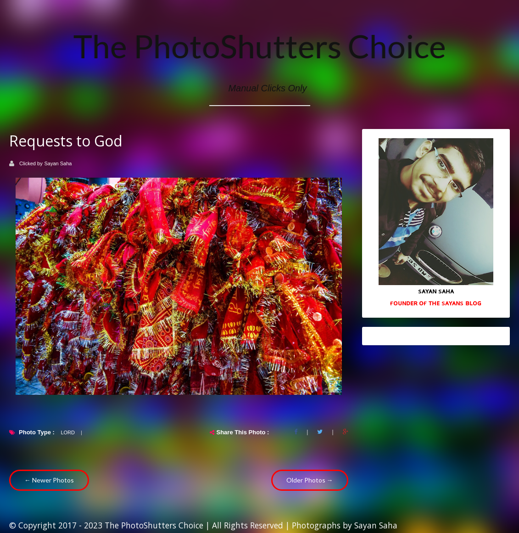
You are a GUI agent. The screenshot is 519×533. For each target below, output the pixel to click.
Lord (68, 432)
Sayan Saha (58, 163)
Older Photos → (309, 480)
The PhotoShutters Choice (259, 46)
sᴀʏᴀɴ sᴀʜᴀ (436, 290)
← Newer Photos (49, 480)
